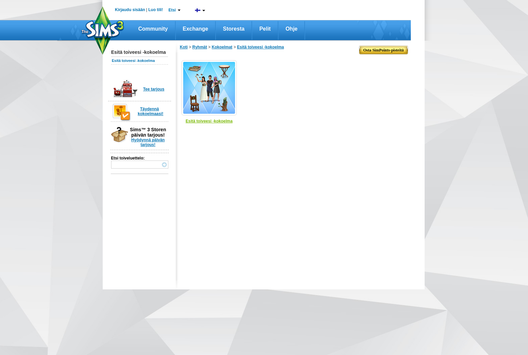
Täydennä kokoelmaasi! (150, 111)
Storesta (233, 29)
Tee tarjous (153, 89)
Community (153, 29)
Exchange (195, 29)
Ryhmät (199, 47)
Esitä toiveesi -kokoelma (133, 61)
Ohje (292, 29)
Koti (184, 47)
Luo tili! (155, 9)
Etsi (172, 10)
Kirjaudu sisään (130, 9)
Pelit (265, 29)
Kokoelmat (222, 47)
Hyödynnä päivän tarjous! (148, 142)
